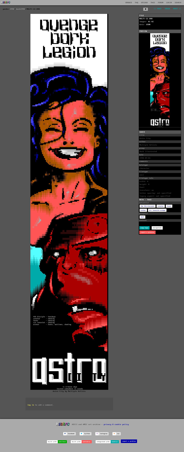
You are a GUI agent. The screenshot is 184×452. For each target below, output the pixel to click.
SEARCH (178, 3)
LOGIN (169, 3)
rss (118, 433)
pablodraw (86, 442)
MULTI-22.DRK (146, 19)
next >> (177, 9)
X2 (153, 22)
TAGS (153, 3)
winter (143, 210)
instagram (104, 433)
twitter (87, 433)
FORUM (160, 3)
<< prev (157, 9)
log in (30, 405)
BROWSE (129, 3)
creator (161, 206)
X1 (149, 22)
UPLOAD (144, 3)
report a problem (147, 232)
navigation (157, 228)
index (167, 9)
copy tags (144, 228)
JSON (148, 25)
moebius (115, 442)
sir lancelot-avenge (157, 210)
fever (169, 206)
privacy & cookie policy (116, 424)
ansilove (62, 442)
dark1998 (20, 9)
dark (142, 217)
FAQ (136, 3)
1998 (12, 9)
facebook (71, 433)
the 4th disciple (147, 206)
